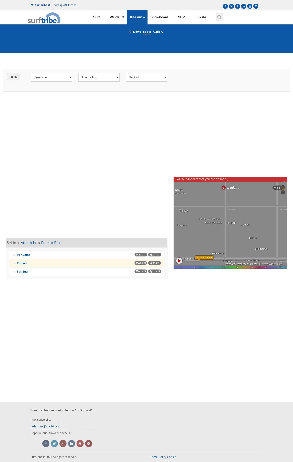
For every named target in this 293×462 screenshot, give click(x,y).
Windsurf (117, 17)
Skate (201, 17)
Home (154, 457)
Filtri (13, 76)
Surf (96, 17)
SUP (181, 17)
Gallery (158, 32)
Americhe (29, 242)
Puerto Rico (51, 242)
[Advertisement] (146, 133)
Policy (162, 457)
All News (135, 32)
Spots (147, 32)
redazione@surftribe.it (45, 426)
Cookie (171, 457)
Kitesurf (137, 17)
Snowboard (159, 17)
